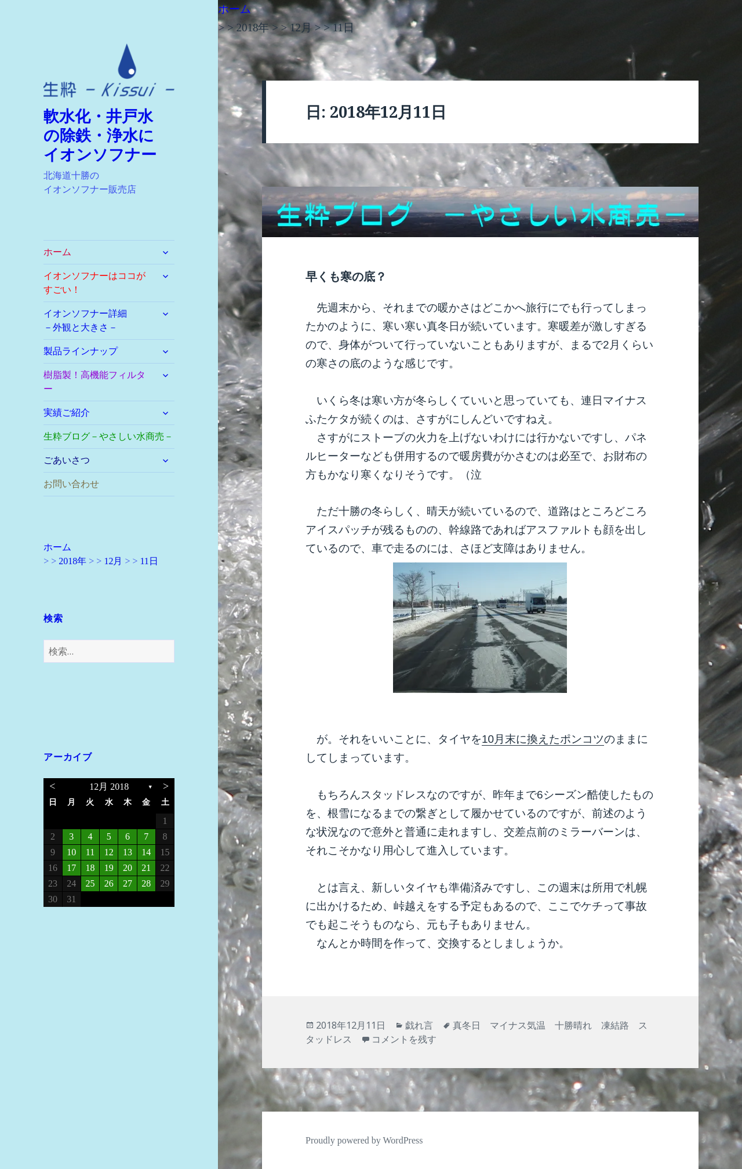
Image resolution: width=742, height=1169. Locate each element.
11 (90, 852)
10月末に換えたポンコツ (543, 739)
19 (109, 868)
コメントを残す (404, 1039)
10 (71, 852)
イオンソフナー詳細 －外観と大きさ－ (99, 320)
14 (146, 852)
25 (89, 883)
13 (127, 852)
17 (71, 868)
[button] (108, 70)
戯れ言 (419, 1025)
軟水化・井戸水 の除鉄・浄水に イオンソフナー (106, 136)
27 (127, 883)
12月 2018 (109, 787)
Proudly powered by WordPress (364, 1140)
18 (89, 868)
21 (146, 868)
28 (146, 883)
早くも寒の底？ (346, 276)
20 (127, 868)
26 (109, 883)
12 (109, 852)
